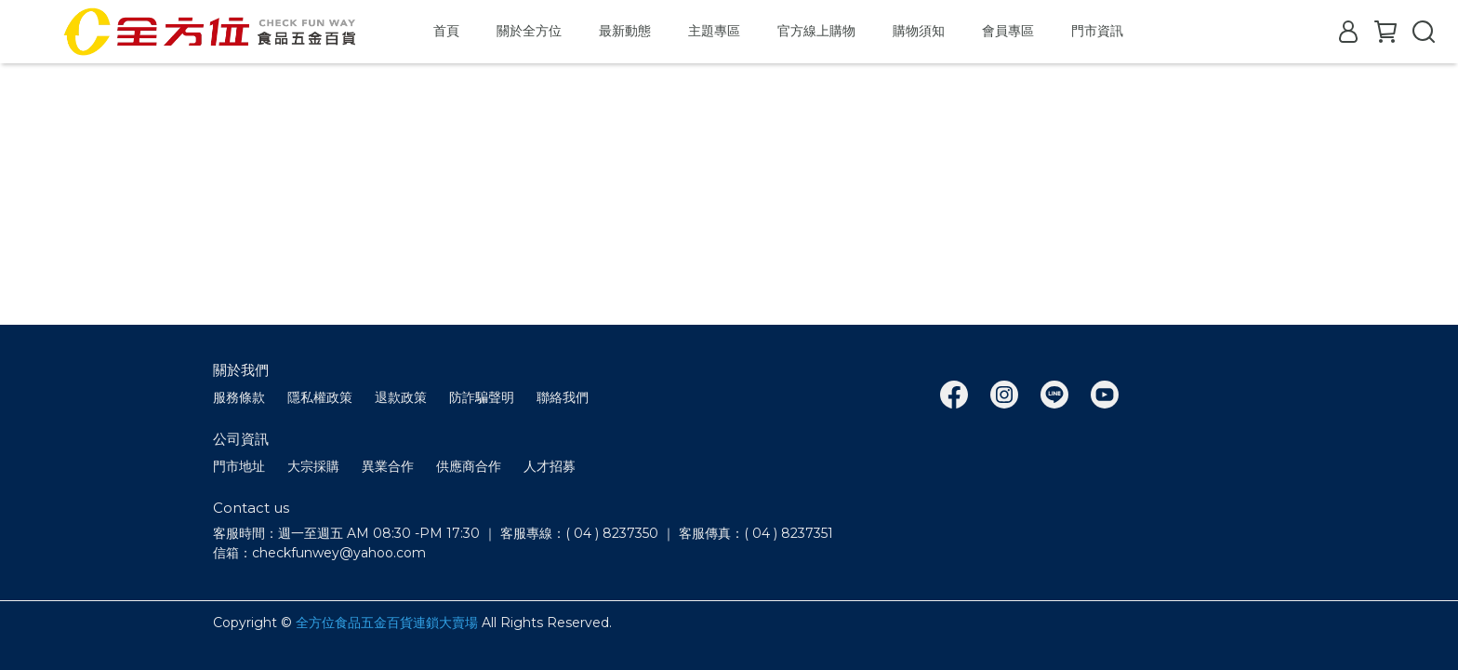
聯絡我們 (563, 397)
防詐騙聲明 (481, 397)
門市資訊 (1097, 30)
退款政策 (401, 397)
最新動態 (625, 30)
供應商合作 (468, 466)
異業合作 (388, 466)
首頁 (446, 30)
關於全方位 (529, 30)
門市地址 (239, 466)
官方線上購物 (816, 30)
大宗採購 (313, 466)
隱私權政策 (319, 397)
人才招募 (550, 466)
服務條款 (239, 397)
